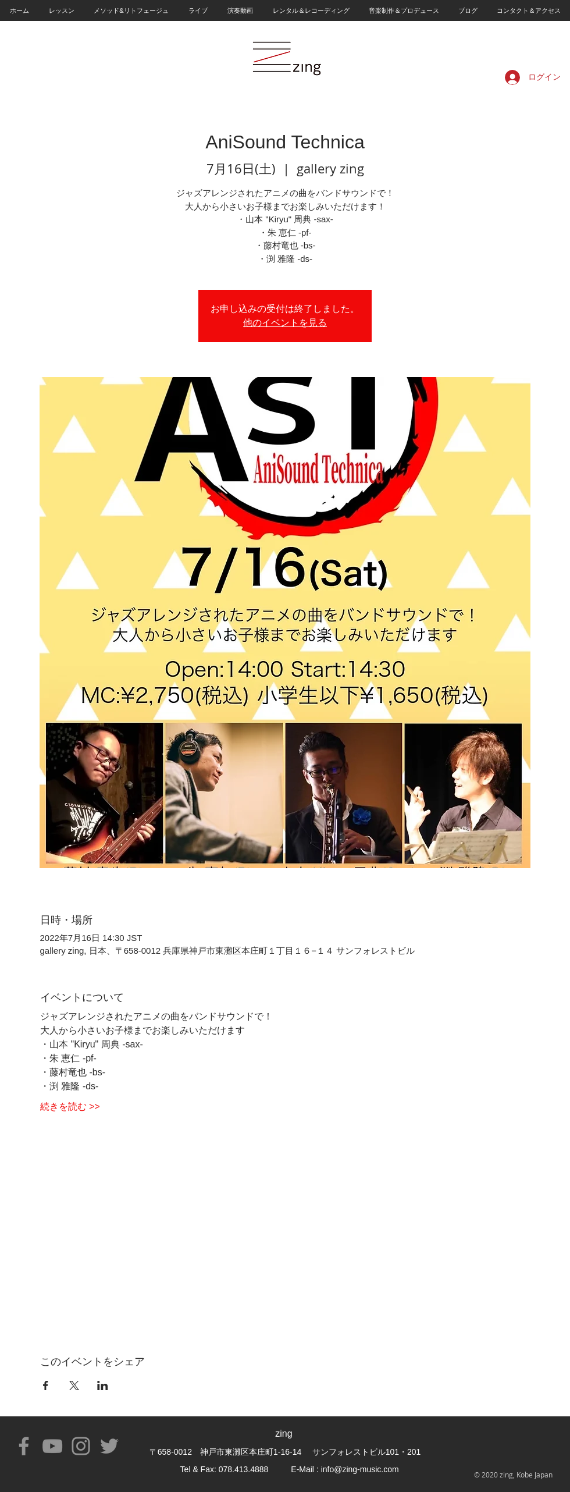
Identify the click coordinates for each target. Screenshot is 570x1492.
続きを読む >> (70, 1106)
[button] (61, 10)
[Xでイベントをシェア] (74, 1385)
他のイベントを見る (285, 323)
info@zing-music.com (360, 1469)
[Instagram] (81, 1446)
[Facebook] (24, 1446)
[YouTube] (52, 1446)
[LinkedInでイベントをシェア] (102, 1385)
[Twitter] (109, 1446)
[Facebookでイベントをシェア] (45, 1385)
